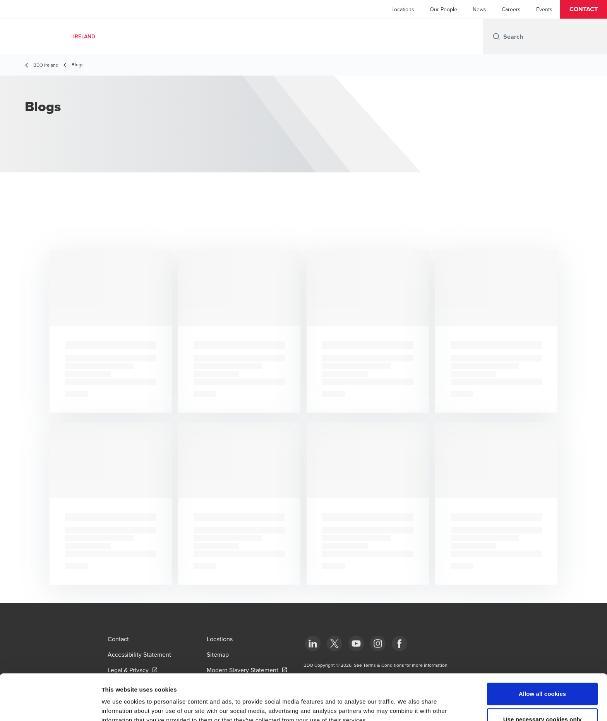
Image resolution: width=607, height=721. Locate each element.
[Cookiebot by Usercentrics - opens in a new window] (50, 706)
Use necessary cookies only (542, 676)
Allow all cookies (542, 650)
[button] (583, 9)
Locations (402, 9)
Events (544, 9)
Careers (511, 9)
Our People (443, 9)
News (479, 9)
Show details (406, 705)
